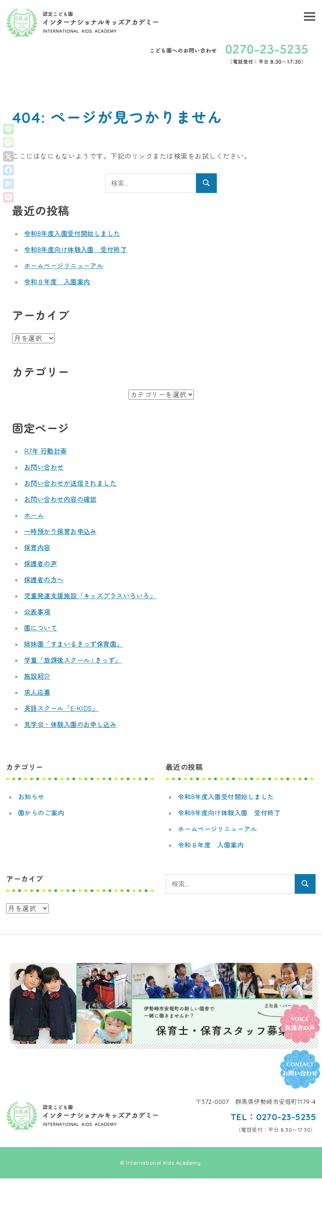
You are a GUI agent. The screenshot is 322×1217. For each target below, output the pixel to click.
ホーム (34, 515)
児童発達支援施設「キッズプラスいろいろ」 (90, 596)
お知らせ (31, 797)
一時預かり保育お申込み (60, 531)
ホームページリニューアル (64, 266)
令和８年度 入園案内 (57, 282)
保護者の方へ (44, 580)
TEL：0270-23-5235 (273, 1117)
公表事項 (37, 612)
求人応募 (37, 692)
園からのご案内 (41, 813)
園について (40, 628)
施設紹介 (37, 676)
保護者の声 (40, 564)
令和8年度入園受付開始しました (72, 234)
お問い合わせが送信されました (70, 483)
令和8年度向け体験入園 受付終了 (75, 250)
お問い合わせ (44, 467)
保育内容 (37, 548)
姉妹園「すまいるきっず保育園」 (74, 644)
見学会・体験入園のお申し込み (70, 724)
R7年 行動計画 (45, 451)
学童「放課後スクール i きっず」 (73, 660)
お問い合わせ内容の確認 (60, 499)
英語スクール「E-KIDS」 (61, 708)
